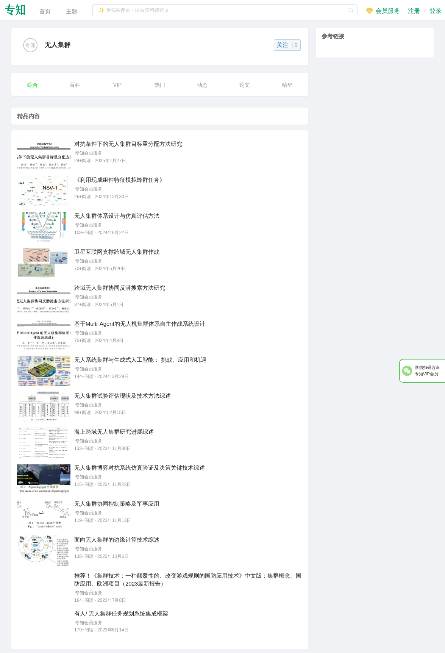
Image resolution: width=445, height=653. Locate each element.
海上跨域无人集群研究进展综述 (114, 431)
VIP (117, 85)
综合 (32, 85)
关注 (287, 45)
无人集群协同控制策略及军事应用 (116, 503)
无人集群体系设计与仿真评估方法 (116, 215)
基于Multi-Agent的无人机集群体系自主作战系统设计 (139, 323)
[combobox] (225, 10)
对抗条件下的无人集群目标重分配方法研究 (128, 144)
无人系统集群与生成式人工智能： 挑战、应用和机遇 (140, 359)
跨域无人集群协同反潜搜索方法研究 (119, 287)
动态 (202, 85)
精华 (287, 85)
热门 (160, 85)
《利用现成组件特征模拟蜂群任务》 (119, 180)
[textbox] (225, 10)
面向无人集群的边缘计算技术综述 (116, 539)
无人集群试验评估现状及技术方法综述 (122, 395)
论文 (244, 85)
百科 (75, 85)
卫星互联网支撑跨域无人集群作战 (116, 251)
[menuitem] (45, 10)
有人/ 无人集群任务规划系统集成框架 (121, 613)
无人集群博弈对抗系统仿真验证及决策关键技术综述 (139, 467)
